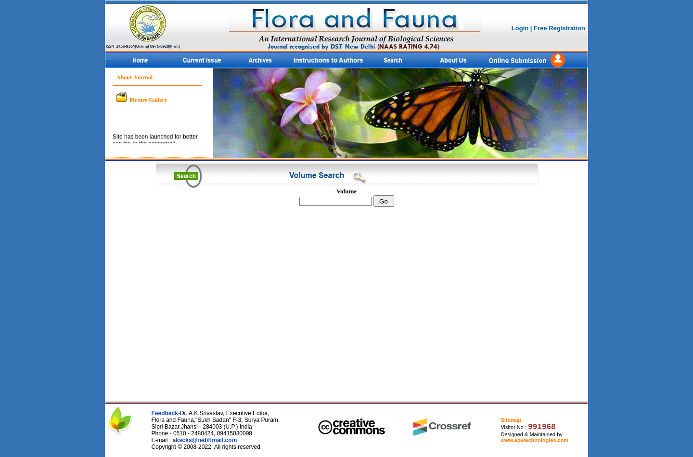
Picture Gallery (148, 100)
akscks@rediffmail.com (205, 440)
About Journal (134, 77)
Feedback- (166, 413)
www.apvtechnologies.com (534, 440)
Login (520, 28)
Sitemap (510, 420)
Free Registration (559, 28)
